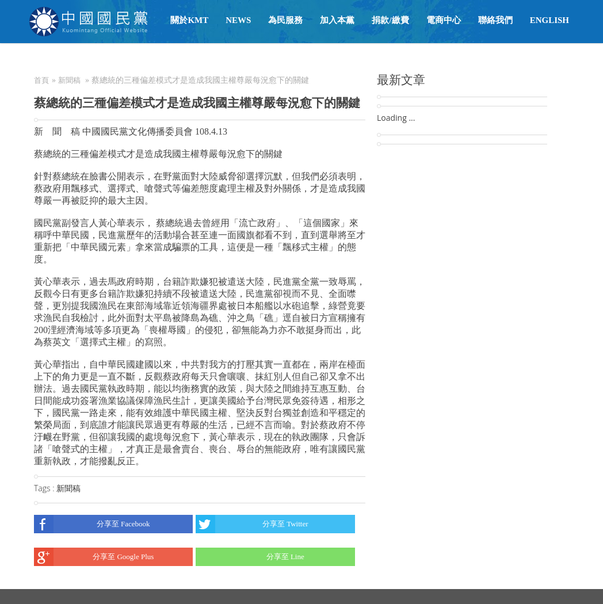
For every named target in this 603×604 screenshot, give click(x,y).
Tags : (45, 488)
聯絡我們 (495, 20)
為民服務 (285, 20)
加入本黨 (337, 20)
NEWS (238, 20)
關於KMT (189, 20)
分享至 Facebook (92, 524)
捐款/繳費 (390, 20)
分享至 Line (250, 557)
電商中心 (443, 20)
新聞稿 (69, 80)
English (549, 20)
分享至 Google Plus (94, 557)
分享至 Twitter (252, 524)
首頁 (41, 80)
